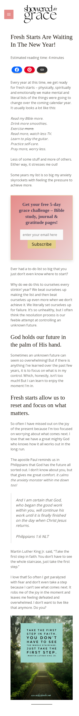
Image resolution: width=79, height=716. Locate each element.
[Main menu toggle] (8, 14)
